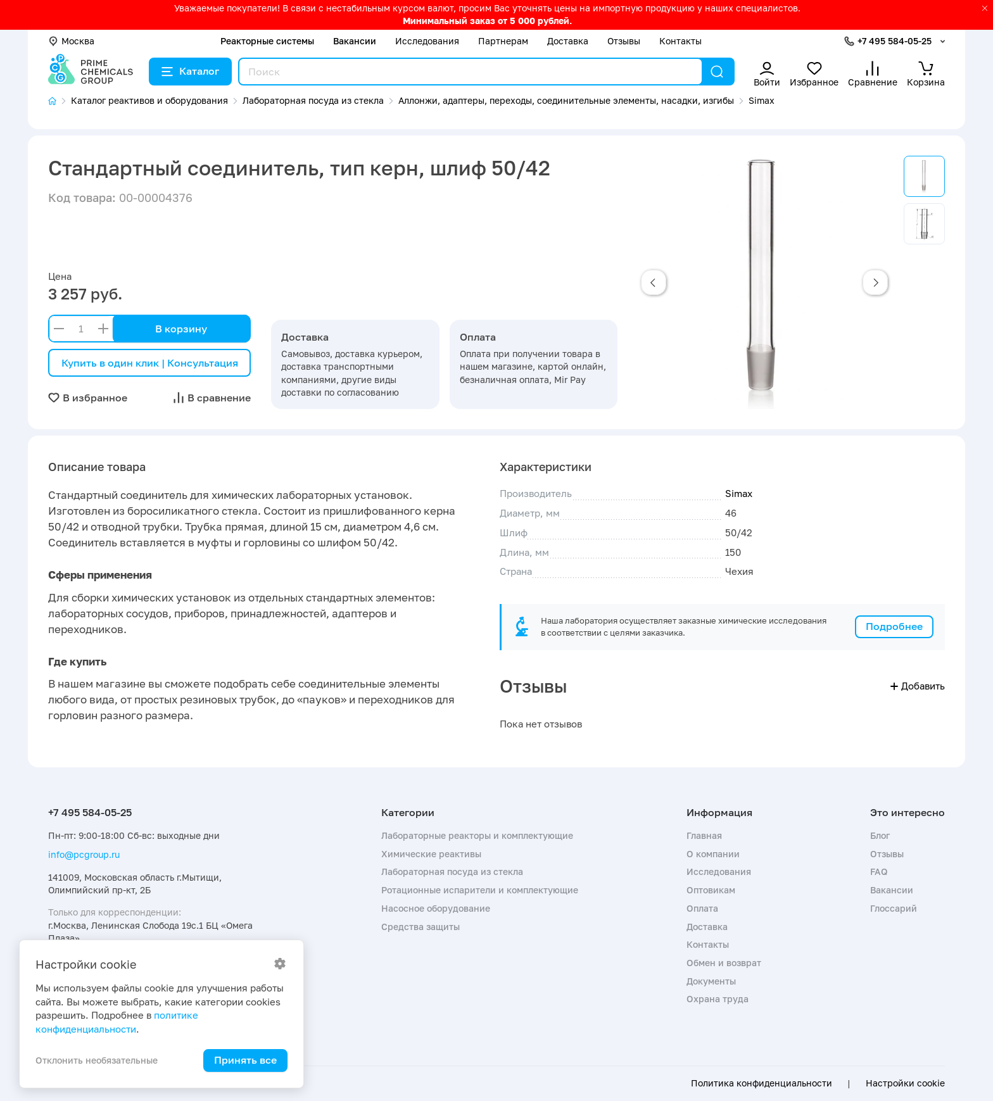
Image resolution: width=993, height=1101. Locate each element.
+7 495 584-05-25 (894, 40)
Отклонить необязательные (96, 1060)
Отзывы (623, 40)
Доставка (567, 40)
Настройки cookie (905, 1083)
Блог (880, 835)
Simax (738, 493)
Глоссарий (893, 908)
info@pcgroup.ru (84, 854)
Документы (711, 981)
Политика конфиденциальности (761, 1083)
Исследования (427, 40)
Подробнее (894, 626)
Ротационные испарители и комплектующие (479, 889)
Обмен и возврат (723, 962)
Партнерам (503, 40)
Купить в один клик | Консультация (149, 362)
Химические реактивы (431, 853)
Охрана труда (717, 998)
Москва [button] (71, 40)
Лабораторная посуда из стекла (452, 871)
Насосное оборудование (435, 908)
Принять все (245, 1060)
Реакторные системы (267, 40)
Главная (704, 835)
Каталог (190, 71)
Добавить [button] (917, 685)
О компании (713, 853)
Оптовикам (710, 889)
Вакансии (354, 40)
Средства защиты (420, 926)
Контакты (680, 40)
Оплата (702, 908)
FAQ (879, 871)
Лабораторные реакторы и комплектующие (477, 835)
